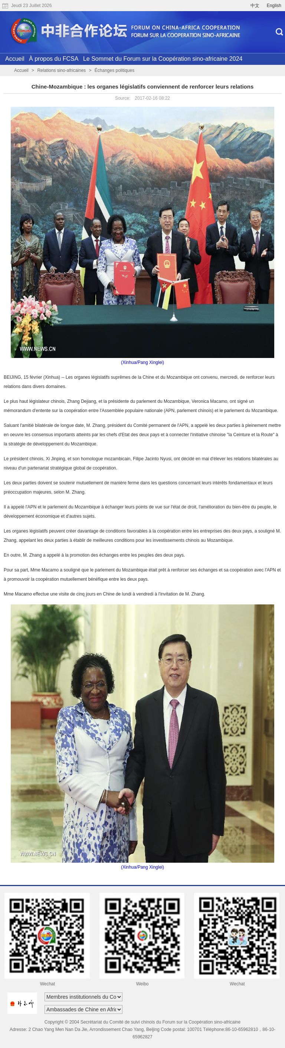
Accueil (14, 59)
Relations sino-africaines (61, 70)
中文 (254, 5)
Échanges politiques (114, 70)
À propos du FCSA (53, 59)
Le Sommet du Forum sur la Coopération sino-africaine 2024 (163, 59)
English (274, 5)
